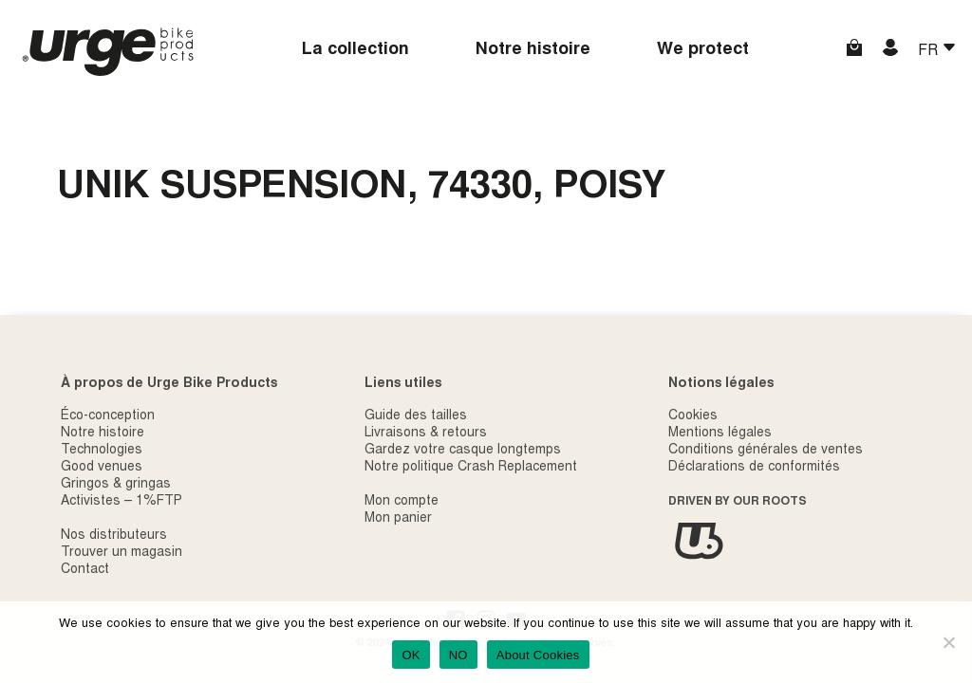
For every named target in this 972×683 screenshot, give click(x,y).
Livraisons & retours (425, 433)
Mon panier (398, 519)
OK (411, 655)
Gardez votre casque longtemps (462, 450)
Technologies (101, 450)
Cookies (693, 416)
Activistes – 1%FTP (121, 501)
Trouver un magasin (121, 553)
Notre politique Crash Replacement (470, 467)
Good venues (101, 467)
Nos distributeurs (114, 536)
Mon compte (401, 501)
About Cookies (538, 655)
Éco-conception (108, 416)
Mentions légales (720, 433)
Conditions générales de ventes (765, 450)
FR (930, 51)
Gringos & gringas (116, 484)
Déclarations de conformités (754, 467)
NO (458, 655)
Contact (85, 570)
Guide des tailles (415, 416)
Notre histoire (533, 50)
